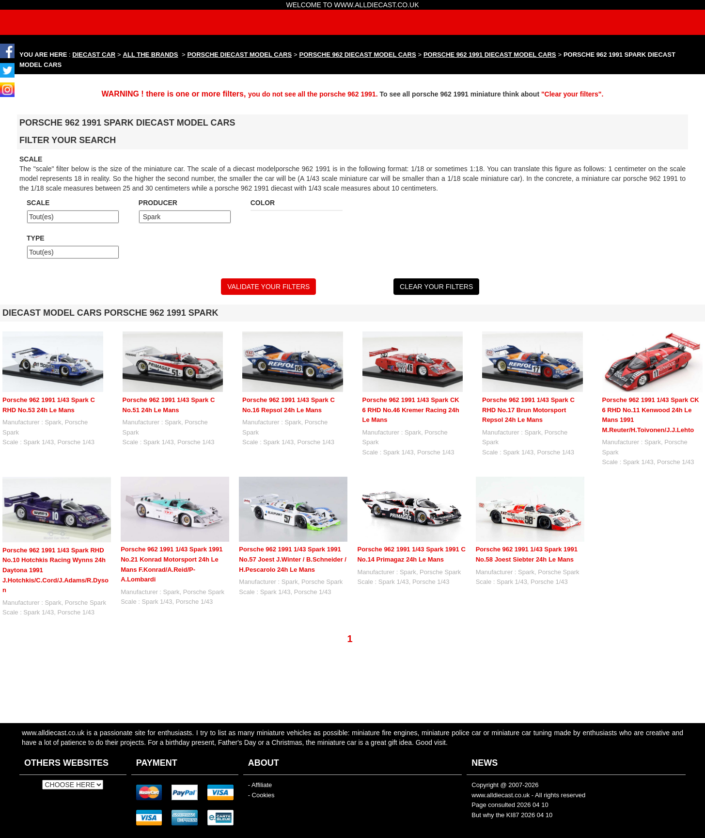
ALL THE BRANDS (150, 54)
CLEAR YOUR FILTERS (436, 286)
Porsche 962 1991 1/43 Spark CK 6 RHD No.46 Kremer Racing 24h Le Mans (410, 409)
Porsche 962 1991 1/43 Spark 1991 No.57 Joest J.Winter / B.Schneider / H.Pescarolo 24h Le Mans (292, 559)
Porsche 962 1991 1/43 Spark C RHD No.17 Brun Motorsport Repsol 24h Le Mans (528, 409)
